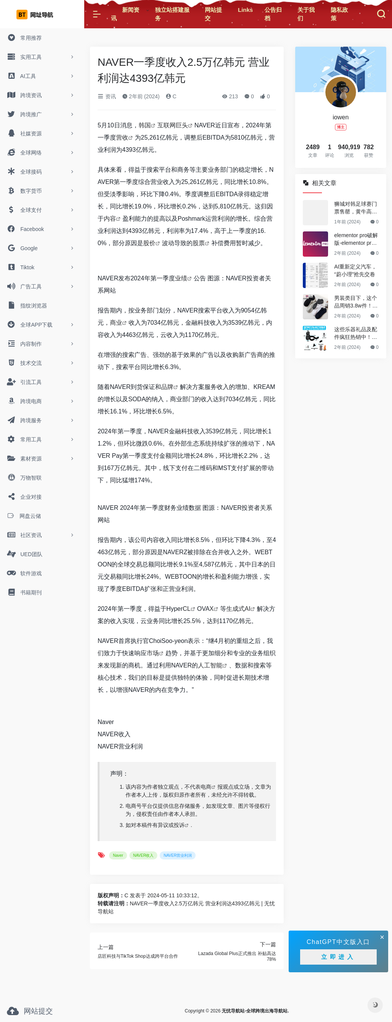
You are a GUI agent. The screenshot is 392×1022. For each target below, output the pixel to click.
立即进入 (338, 957)
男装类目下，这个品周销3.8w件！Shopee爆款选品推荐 (355, 302)
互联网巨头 (172, 125)
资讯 (107, 96)
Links (245, 10)
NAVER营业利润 (120, 746)
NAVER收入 (114, 734)
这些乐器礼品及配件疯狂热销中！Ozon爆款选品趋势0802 (356, 333)
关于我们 (306, 14)
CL (186, 608)
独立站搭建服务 (172, 14)
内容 (110, 218)
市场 (153, 653)
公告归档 (273, 14)
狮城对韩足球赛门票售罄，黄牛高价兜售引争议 (355, 208)
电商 (206, 787)
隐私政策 (339, 14)
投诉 (179, 825)
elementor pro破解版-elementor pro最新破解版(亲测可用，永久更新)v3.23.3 (356, 239)
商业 (116, 322)
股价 (149, 243)
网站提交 (213, 14)
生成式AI (238, 608)
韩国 (145, 125)
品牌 (167, 387)
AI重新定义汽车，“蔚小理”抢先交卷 (355, 270)
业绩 (181, 278)
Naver (106, 722)
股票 (199, 243)
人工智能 (210, 665)
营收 (122, 137)
